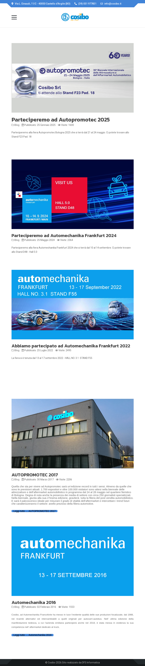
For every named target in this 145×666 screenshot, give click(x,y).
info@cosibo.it (112, 3)
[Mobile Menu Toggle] (14, 17)
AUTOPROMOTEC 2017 (35, 474)
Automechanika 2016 (34, 602)
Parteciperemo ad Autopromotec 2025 (61, 119)
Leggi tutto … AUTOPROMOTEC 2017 (34, 511)
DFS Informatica (91, 662)
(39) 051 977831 (87, 3)
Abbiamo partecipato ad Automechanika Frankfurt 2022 (71, 345)
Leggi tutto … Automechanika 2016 (32, 635)
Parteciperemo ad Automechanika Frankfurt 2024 (64, 235)
